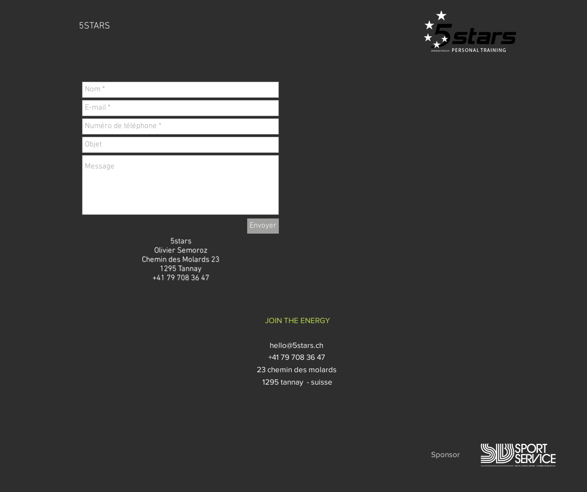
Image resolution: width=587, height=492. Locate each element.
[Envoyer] (263, 226)
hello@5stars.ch (297, 345)
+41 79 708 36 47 (297, 356)
